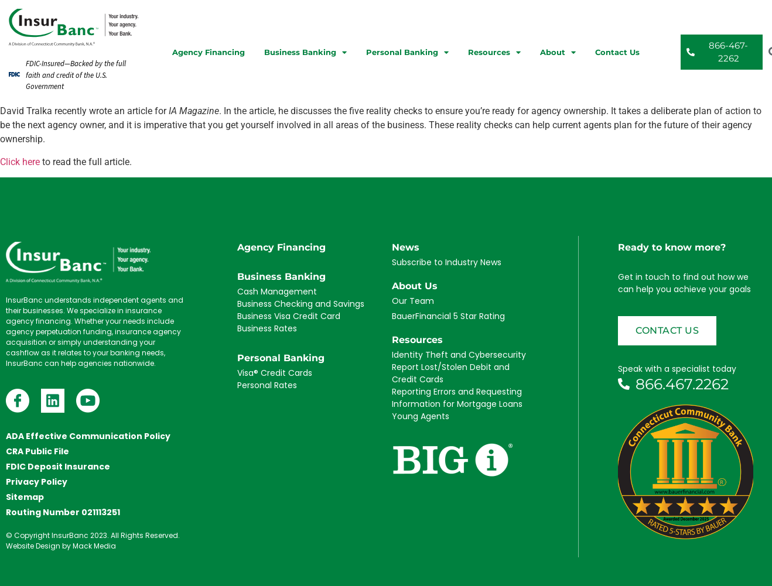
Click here (20, 161)
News (405, 247)
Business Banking (305, 52)
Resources (494, 52)
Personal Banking (407, 52)
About (558, 52)
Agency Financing (208, 52)
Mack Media (94, 546)
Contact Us (617, 52)
